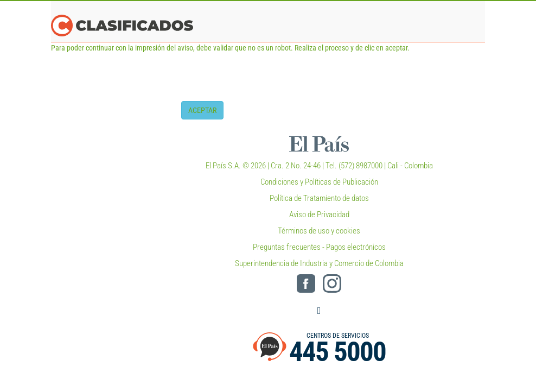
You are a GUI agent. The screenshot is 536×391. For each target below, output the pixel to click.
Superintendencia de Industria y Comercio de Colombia (319, 263)
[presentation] (263, 80)
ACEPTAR (202, 110)
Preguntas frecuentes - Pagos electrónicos (319, 247)
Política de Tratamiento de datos (319, 198)
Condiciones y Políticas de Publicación (319, 182)
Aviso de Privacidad (319, 214)
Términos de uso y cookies (319, 231)
